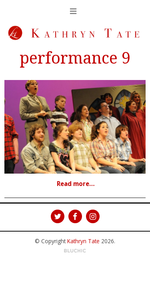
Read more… (76, 184)
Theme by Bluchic (75, 251)
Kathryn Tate (83, 241)
